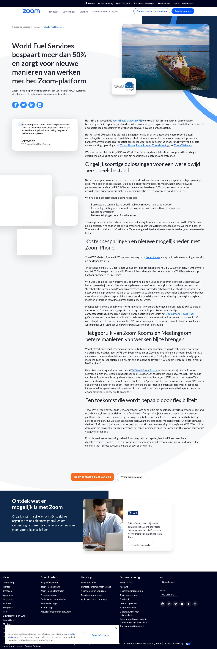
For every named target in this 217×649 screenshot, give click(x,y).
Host (175, 3)
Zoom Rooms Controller (52, 591)
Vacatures (8, 595)
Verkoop (86, 577)
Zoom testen (126, 582)
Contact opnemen (128, 603)
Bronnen (84, 11)
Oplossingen (69, 11)
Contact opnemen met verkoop (152, 11)
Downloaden (49, 577)
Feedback (124, 599)
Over (6, 577)
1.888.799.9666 (123, 3)
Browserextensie (49, 595)
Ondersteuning (105, 3)
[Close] (116, 628)
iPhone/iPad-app (49, 603)
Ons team (8, 591)
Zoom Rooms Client (50, 587)
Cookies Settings (33, 646)
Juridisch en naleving (173, 643)
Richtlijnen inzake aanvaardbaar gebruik (142, 643)
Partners (7, 603)
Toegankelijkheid (128, 607)
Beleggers (8, 607)
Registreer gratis (183, 11)
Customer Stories (21, 26)
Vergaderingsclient (49, 582)
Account (124, 587)
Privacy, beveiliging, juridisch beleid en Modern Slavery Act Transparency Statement (134, 622)
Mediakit (7, 624)
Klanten (6, 587)
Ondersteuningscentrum (131, 591)
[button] (169, 582)
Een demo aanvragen (144, 3)
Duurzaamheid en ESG (14, 615)
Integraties (8, 599)
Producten (53, 11)
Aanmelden (187, 3)
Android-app (46, 607)
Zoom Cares (9, 620)
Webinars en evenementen (94, 599)
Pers (5, 611)
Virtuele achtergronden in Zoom (56, 611)
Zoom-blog (8, 582)
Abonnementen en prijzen (105, 11)
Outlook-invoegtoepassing (53, 599)
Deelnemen (164, 3)
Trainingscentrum (128, 595)
